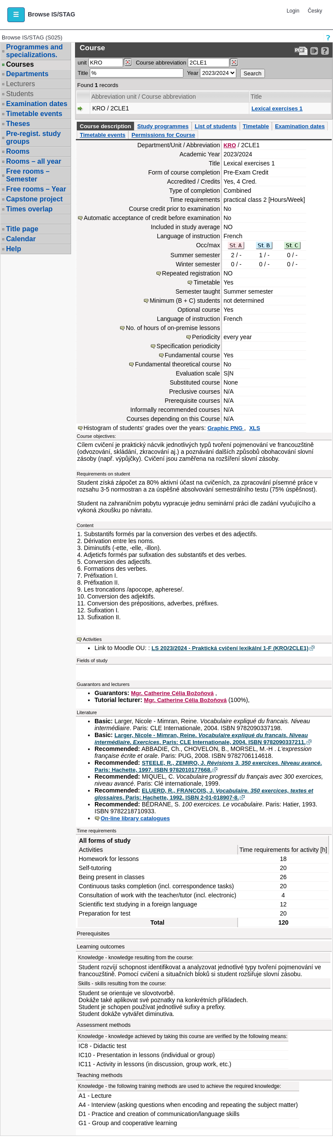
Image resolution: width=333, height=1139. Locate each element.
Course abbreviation (161, 62)
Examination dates (36, 103)
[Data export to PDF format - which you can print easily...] (301, 50)
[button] (16, 14)
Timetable (256, 126)
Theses (18, 123)
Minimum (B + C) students (185, 300)
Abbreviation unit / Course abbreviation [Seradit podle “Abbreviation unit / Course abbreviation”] (143, 96)
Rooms (17, 151)
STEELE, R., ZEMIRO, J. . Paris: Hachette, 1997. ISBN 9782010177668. (208, 766)
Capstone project (34, 199)
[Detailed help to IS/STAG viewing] (325, 50)
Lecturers (20, 83)
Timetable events (34, 113)
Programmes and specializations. (34, 50)
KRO (229, 145)
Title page (22, 229)
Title (83, 73)
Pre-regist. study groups (33, 137)
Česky (315, 11)
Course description (105, 126)
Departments (27, 74)
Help (13, 248)
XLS (254, 428)
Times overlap (29, 209)
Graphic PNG (225, 428)
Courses (20, 64)
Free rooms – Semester (27, 175)
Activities (92, 639)
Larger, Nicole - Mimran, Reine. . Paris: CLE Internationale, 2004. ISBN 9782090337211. (201, 738)
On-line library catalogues (135, 818)
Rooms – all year (33, 161)
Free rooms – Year (36, 189)
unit (82, 62)
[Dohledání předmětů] (233, 62)
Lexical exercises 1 (277, 108)
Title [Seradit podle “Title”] (256, 96)
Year (192, 73)
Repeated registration (191, 273)
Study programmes (162, 126)
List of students (216, 126)
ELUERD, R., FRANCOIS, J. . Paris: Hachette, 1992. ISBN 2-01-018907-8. (204, 794)
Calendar (21, 239)
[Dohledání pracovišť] (127, 62)
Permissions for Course (163, 135)
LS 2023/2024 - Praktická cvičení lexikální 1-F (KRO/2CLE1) (230, 648)
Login (293, 11)
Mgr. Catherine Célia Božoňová (172, 693)
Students (19, 93)
